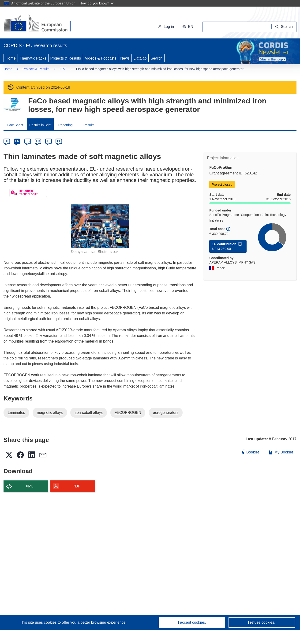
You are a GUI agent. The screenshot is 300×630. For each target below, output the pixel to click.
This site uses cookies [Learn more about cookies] (39, 622)
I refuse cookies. (261, 622)
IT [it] (48, 141)
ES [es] (28, 141)
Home (11, 58)
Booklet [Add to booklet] (250, 451)
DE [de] (7, 141)
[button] (188, 27)
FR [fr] (38, 141)
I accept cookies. (192, 622)
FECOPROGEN (128, 413)
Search (156, 58)
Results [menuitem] (88, 125)
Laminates (16, 413)
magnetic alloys (50, 413)
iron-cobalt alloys (89, 413)
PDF (76, 486)
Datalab (140, 58)
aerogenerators (166, 413)
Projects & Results (65, 58)
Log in (166, 27)
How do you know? (97, 3)
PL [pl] (59, 141)
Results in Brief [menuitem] (40, 125)
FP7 (63, 69)
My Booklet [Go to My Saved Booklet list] (281, 452)
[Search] (284, 27)
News (125, 58)
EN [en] (17, 141)
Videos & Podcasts (100, 58)
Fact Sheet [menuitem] (15, 125)
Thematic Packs (33, 58)
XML (30, 486)
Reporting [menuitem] (65, 125)
